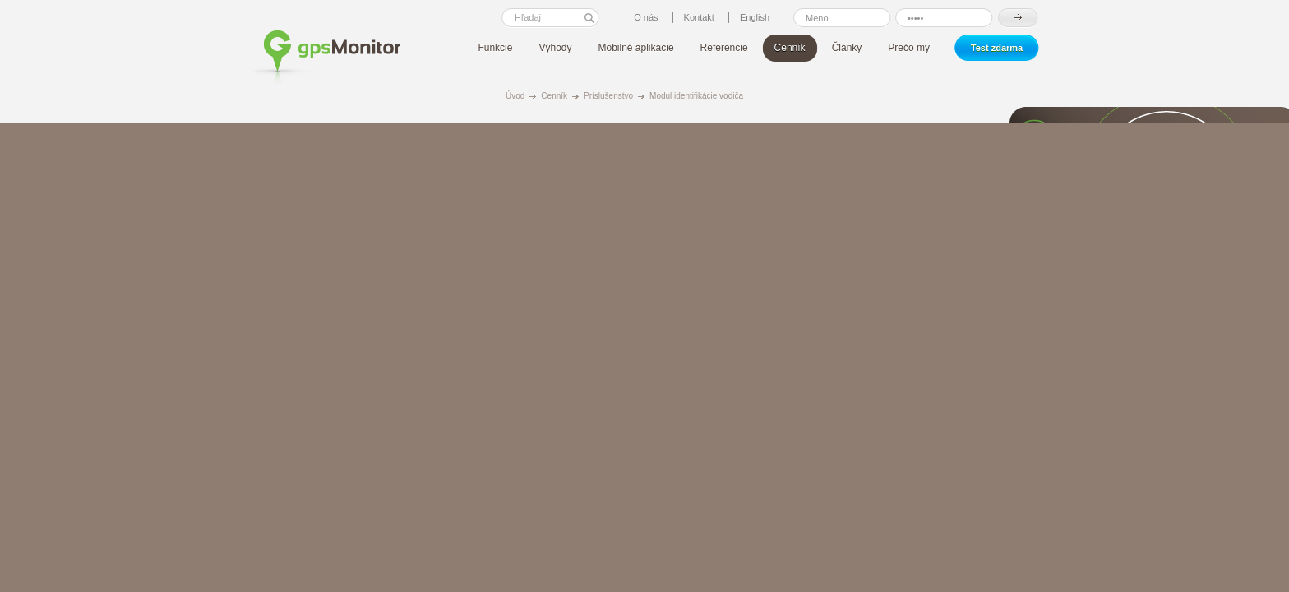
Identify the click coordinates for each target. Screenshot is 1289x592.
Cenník (554, 95)
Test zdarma (997, 48)
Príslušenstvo (608, 95)
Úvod (515, 95)
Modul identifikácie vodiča (696, 95)
